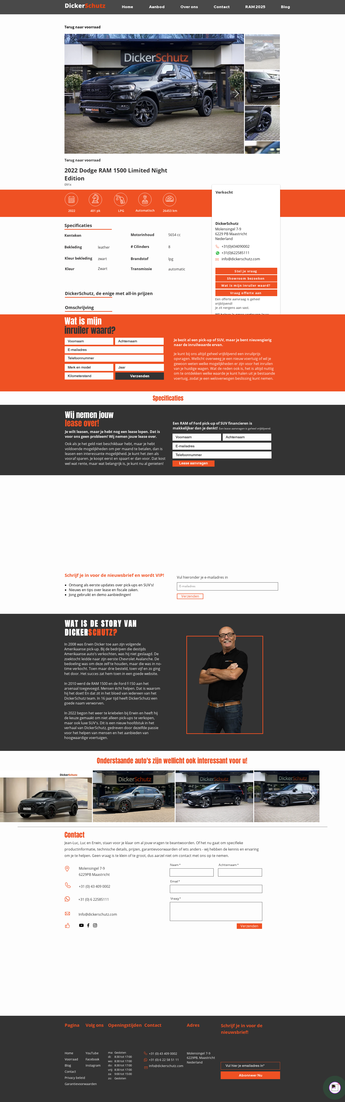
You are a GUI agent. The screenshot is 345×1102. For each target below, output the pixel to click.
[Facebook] (88, 925)
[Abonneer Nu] (250, 1075)
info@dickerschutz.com (241, 259)
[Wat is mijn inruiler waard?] (246, 285)
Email (174, 881)
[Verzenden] (139, 376)
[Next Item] (236, 94)
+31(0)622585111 (236, 252)
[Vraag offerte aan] (246, 293)
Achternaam (227, 864)
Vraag (174, 898)
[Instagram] (95, 925)
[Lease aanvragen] (193, 463)
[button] (246, 271)
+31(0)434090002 (236, 246)
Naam (174, 864)
